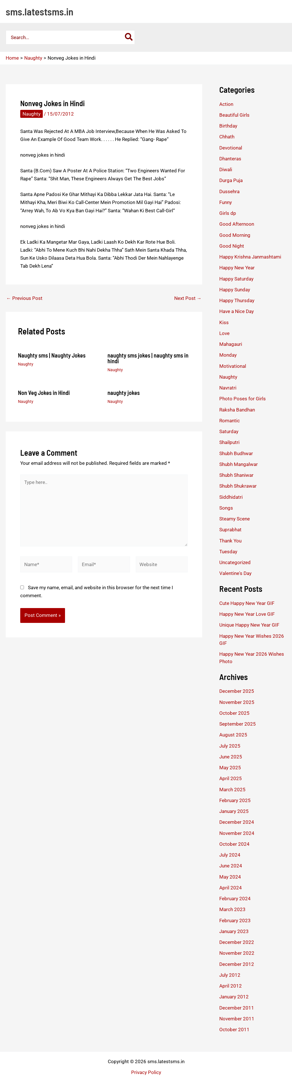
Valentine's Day (235, 573)
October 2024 (234, 844)
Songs (226, 508)
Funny (225, 202)
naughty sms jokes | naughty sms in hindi (148, 358)
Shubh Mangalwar (238, 464)
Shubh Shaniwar (236, 475)
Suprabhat (230, 529)
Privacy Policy (146, 1072)
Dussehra (229, 191)
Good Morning (234, 235)
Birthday (228, 126)
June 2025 (230, 757)
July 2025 (229, 746)
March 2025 (232, 789)
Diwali (225, 169)
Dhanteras (230, 159)
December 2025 (236, 691)
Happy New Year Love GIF (247, 614)
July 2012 (229, 975)
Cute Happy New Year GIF (246, 603)
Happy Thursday (236, 300)
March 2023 (232, 909)
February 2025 (235, 800)
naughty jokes (124, 392)
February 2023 (235, 920)
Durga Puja (231, 180)
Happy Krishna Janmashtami (250, 257)
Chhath (226, 137)
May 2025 (230, 767)
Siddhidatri (231, 497)
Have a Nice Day (236, 311)
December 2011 (236, 1008)
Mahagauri (230, 344)
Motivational (232, 366)
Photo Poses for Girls (242, 398)
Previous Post (24, 298)
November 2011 (236, 1019)
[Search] (129, 37)
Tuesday (228, 551)
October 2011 (234, 1029)
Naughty (31, 114)
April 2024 (230, 888)
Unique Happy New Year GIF (249, 625)
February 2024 (235, 898)
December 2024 (236, 822)
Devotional (230, 148)
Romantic (229, 420)
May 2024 (230, 877)
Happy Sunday (234, 289)
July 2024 (229, 855)
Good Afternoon (236, 224)
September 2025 (237, 724)
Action (226, 104)
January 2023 (234, 931)
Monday (228, 355)
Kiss (224, 322)
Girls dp (227, 213)
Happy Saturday (236, 279)
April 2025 (230, 778)
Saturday (228, 431)
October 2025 (234, 713)
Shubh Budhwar (236, 453)
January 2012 (234, 997)
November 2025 (236, 702)
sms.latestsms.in (39, 11)
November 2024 (236, 833)
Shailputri (229, 442)
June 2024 (230, 866)
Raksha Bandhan (237, 410)
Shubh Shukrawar (238, 486)
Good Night (231, 246)
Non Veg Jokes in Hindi (44, 392)
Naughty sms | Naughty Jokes (52, 355)
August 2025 (233, 735)
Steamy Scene (234, 519)
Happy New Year (237, 268)
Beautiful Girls (234, 115)
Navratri (227, 388)
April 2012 (230, 986)
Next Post (188, 298)
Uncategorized (235, 562)
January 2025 (234, 811)
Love (224, 333)
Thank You (230, 541)
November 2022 (236, 953)
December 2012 (236, 964)
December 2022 (236, 942)
